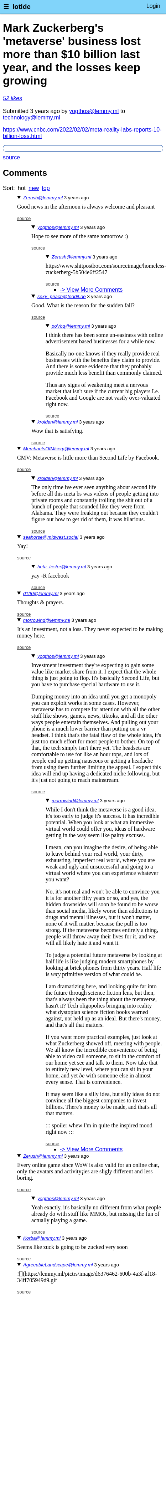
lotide (21, 6)
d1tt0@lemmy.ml (40, 593)
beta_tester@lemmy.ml (61, 566)
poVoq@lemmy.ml (71, 326)
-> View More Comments (91, 290)
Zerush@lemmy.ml (43, 197)
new (33, 188)
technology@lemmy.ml (31, 117)
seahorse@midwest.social (50, 537)
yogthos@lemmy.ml (94, 111)
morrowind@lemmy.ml (46, 620)
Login (153, 6)
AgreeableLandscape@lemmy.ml (58, 1264)
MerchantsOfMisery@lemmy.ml (56, 448)
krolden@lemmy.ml (57, 422)
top (46, 188)
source (11, 157)
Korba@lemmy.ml (42, 1238)
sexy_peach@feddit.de (61, 296)
